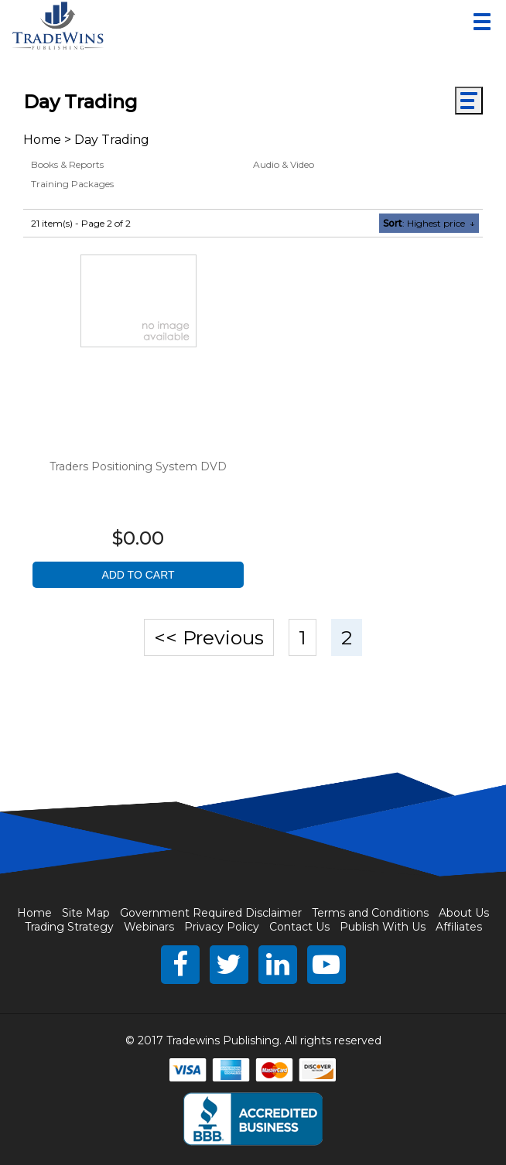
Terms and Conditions (370, 913)
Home (42, 139)
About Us (464, 913)
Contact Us (299, 927)
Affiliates (459, 927)
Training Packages (72, 184)
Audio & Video (283, 164)
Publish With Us (383, 927)
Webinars (149, 927)
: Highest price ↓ (429, 223)
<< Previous (209, 637)
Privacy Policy (221, 927)
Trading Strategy (69, 927)
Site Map (86, 913)
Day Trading (111, 139)
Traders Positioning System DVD (138, 466)
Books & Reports (67, 164)
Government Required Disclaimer (211, 913)
